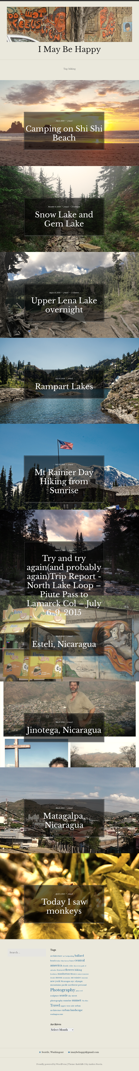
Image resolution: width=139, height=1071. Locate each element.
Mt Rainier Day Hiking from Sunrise (69, 477)
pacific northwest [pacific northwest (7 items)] (70, 985)
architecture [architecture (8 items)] (56, 956)
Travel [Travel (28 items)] (55, 1005)
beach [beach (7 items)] (53, 961)
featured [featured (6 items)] (61, 970)
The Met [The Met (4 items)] (85, 1001)
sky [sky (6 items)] (69, 996)
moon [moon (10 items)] (59, 977)
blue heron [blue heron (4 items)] (65, 961)
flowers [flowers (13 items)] (69, 969)
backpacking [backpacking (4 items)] (69, 956)
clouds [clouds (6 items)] (65, 966)
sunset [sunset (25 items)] (76, 1000)
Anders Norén (95, 1064)
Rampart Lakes (69, 382)
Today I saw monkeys (69, 902)
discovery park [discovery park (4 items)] (79, 966)
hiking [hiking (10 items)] (78, 970)
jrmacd (76, 117)
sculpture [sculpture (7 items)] (54, 996)
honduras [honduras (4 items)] (53, 974)
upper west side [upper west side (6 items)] (67, 1006)
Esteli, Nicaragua (69, 640)
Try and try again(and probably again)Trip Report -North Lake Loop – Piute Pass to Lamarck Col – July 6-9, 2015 (69, 586)
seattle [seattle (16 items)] (64, 995)
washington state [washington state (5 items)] (56, 1014)
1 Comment (83, 289)
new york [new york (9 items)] (55, 981)
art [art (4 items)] (64, 956)
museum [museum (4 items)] (85, 978)
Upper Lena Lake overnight (69, 301)
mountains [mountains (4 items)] (66, 978)
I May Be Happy (69, 49)
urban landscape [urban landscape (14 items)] (72, 1010)
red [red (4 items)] (81, 991)
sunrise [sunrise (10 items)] (67, 1000)
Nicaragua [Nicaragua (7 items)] (65, 981)
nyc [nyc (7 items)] (72, 981)
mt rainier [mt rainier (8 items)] (76, 978)
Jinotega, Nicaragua (69, 731)
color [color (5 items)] (71, 966)
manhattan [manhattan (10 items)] (64, 974)
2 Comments (84, 203)
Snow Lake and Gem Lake (69, 215)
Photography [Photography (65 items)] (62, 990)
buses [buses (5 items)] (72, 961)
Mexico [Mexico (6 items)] (74, 974)
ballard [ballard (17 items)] (79, 955)
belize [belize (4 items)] (58, 961)
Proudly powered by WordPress (51, 1064)
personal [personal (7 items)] (82, 985)
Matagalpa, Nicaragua (69, 817)
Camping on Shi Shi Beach (69, 129)
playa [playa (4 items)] (78, 991)
